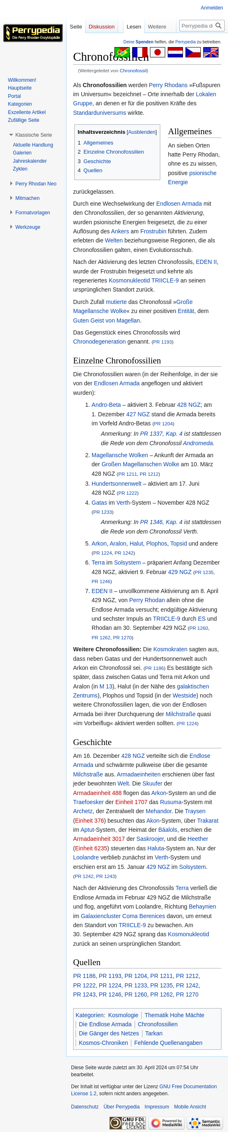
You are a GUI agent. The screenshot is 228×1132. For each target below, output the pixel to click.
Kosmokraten (170, 649)
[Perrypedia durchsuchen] (202, 25)
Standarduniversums (99, 112)
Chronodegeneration (99, 341)
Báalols (167, 829)
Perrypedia (185, 42)
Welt (123, 783)
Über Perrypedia (122, 1107)
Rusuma (170, 802)
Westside (184, 695)
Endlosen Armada (179, 203)
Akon (152, 820)
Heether (198, 838)
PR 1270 (122, 637)
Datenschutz (85, 1107)
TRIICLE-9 (165, 280)
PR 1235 (204, 572)
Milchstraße (180, 714)
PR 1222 (127, 493)
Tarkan (154, 1033)
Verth (123, 502)
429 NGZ (180, 572)
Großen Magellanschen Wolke (140, 464)
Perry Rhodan (147, 600)
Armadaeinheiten (139, 774)
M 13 (106, 686)
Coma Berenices (143, 916)
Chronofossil (133, 70)
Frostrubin (153, 231)
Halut (136, 543)
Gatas (99, 502)
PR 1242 (124, 552)
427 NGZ (138, 414)
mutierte (116, 302)
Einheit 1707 (131, 802)
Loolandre (86, 857)
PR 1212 (149, 474)
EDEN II (206, 262)
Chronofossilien (158, 1024)
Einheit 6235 (91, 848)
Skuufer (152, 783)
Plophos (156, 543)
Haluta (155, 848)
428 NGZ (189, 404)
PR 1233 (102, 512)
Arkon (99, 543)
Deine (139, 42)
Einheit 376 (89, 820)
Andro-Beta (106, 404)
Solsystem (127, 562)
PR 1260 (198, 628)
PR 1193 (162, 341)
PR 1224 (102, 552)
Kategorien (90, 1015)
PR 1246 (101, 581)
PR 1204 (163, 423)
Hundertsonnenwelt (117, 483)
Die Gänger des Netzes (109, 1033)
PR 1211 (127, 474)
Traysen (195, 811)
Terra (98, 562)
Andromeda (198, 443)
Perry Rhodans (168, 85)
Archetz (83, 811)
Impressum (157, 1107)
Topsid (178, 543)
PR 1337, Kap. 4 (161, 433)
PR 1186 (154, 668)
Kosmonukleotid (129, 280)
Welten (114, 240)
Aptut (87, 829)
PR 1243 (105, 876)
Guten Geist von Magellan (106, 320)
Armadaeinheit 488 (97, 793)
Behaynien (202, 906)
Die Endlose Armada (105, 1024)
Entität (186, 311)
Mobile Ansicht (190, 1107)
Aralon (117, 543)
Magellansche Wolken (120, 455)
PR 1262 (101, 637)
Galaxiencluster (101, 916)
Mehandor (158, 811)
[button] (33, 135)
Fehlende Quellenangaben (168, 1042)
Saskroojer (150, 838)
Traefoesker (88, 802)
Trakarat (207, 820)
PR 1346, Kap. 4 (161, 522)
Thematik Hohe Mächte (174, 1015)
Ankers (120, 231)
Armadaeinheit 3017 (99, 838)
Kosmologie (123, 1015)
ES (202, 618)
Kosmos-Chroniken (103, 1042)
